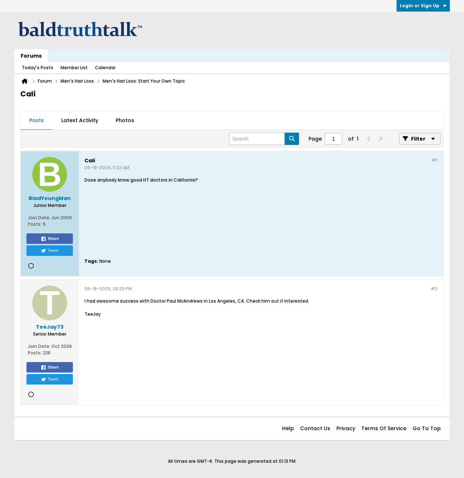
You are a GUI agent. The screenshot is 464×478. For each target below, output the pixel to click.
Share (50, 239)
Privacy (345, 428)
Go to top (427, 428)
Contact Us (315, 428)
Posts (36, 120)
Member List (74, 68)
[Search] (264, 139)
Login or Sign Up (423, 6)
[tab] (37, 120)
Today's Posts (37, 68)
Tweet (49, 250)
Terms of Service (383, 428)
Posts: (35, 224)
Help (288, 428)
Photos (125, 120)
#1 (435, 160)
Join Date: (39, 218)
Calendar (105, 68)
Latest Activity (79, 120)
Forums (31, 55)
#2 (434, 289)
